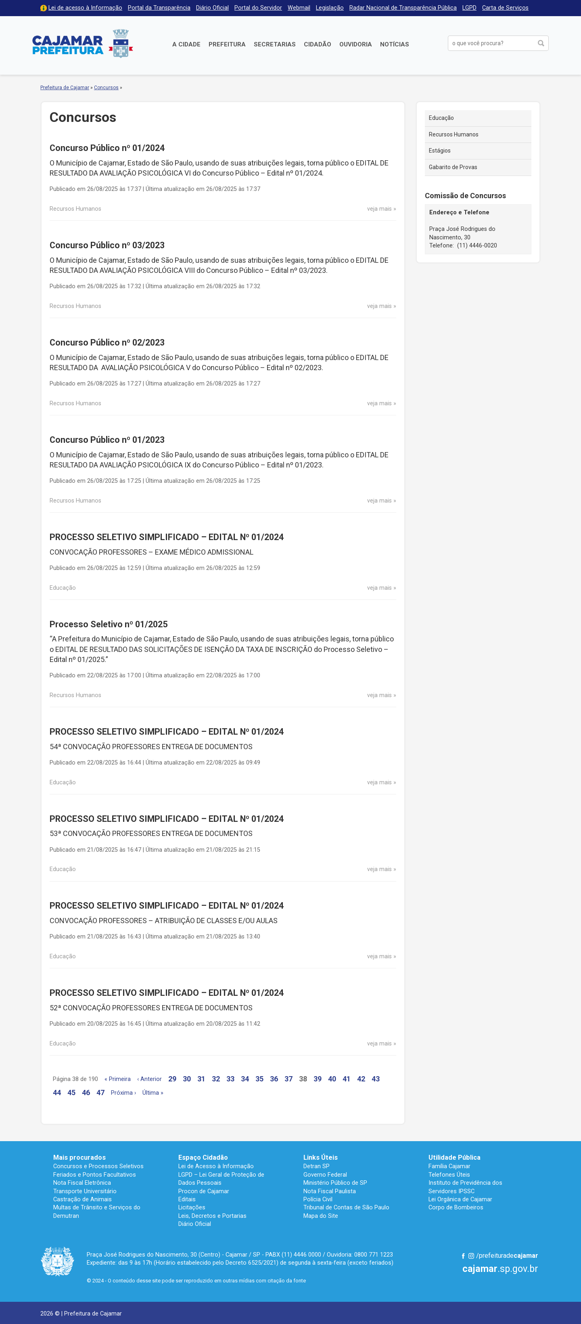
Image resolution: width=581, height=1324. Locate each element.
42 (361, 1079)
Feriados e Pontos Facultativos (94, 1174)
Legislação (330, 7)
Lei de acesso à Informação (85, 7)
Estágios (440, 150)
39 (317, 1079)
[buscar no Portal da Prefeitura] (491, 43)
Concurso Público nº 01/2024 (107, 148)
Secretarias (275, 44)
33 (230, 1079)
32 (216, 1079)
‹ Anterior (149, 1079)
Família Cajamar (449, 1166)
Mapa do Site (320, 1215)
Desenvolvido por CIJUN (518, 1313)
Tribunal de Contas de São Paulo (346, 1207)
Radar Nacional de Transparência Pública (403, 7)
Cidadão (317, 44)
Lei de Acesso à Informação (216, 1166)
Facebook (463, 1256)
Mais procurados (79, 1157)
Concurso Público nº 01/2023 (107, 440)
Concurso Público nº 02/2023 (107, 342)
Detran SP (316, 1166)
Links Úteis (320, 1157)
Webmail (299, 7)
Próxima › (123, 1092)
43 (376, 1079)
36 (274, 1079)
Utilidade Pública (454, 1157)
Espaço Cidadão (203, 1157)
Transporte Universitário (85, 1191)
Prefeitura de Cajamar (82, 43)
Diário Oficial (212, 7)
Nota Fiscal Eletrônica (82, 1182)
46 (86, 1092)
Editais (187, 1199)
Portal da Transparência (159, 7)
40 (332, 1079)
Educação (441, 118)
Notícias (394, 44)
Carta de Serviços (505, 7)
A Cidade (186, 44)
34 (245, 1079)
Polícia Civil (317, 1199)
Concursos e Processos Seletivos (98, 1166)
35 (259, 1079)
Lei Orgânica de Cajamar (460, 1199)
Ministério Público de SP (335, 1182)
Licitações (191, 1207)
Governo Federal (325, 1174)
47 (100, 1092)
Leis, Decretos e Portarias (212, 1215)
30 (187, 1079)
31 (201, 1079)
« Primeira (117, 1079)
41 (347, 1079)
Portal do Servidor (258, 7)
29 (172, 1079)
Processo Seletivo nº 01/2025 (108, 624)
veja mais (379, 208)
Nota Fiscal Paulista (329, 1191)
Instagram (471, 1256)
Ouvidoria (355, 44)
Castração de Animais (82, 1199)
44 (57, 1092)
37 (288, 1079)
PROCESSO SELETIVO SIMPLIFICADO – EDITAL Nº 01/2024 (167, 537)
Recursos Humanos (454, 134)
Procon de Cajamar (203, 1191)
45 (71, 1092)
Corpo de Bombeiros (455, 1207)
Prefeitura (227, 44)
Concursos (106, 87)
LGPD (469, 7)
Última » (152, 1092)
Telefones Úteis (449, 1174)
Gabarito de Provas (453, 167)
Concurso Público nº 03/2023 (107, 245)
